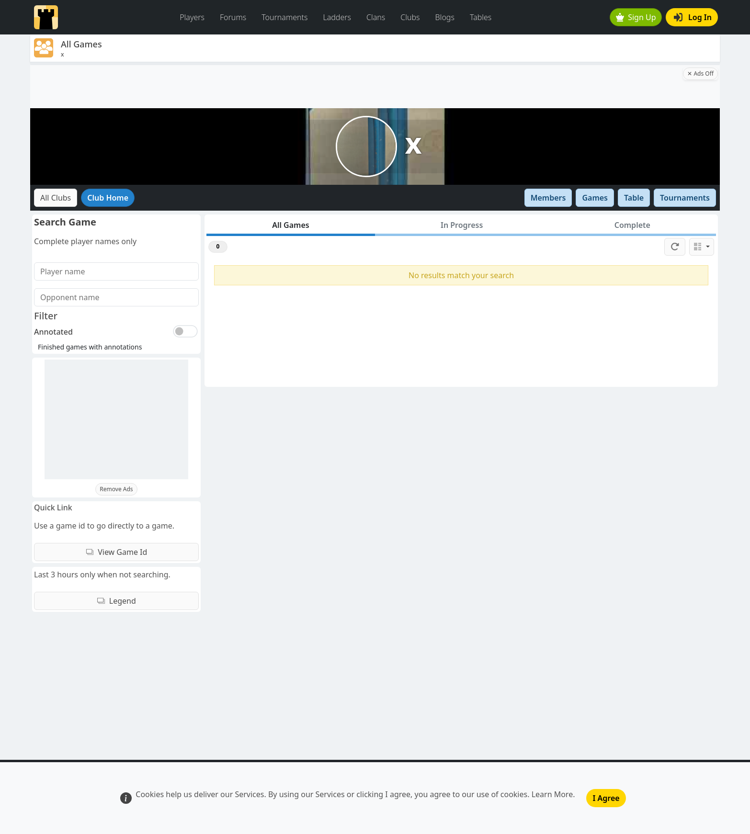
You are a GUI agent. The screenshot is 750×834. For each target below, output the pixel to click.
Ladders (337, 17)
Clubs (410, 17)
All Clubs (55, 197)
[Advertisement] (355, 86)
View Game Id (117, 552)
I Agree (605, 798)
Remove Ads (116, 489)
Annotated (53, 332)
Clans (375, 17)
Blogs (445, 17)
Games (595, 197)
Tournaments (284, 17)
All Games (290, 225)
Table (634, 197)
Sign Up (636, 17)
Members (548, 197)
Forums (233, 17)
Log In (693, 17)
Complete (632, 225)
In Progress (462, 225)
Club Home (107, 197)
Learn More (552, 794)
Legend (116, 601)
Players (192, 17)
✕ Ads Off (700, 73)
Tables (480, 17)
